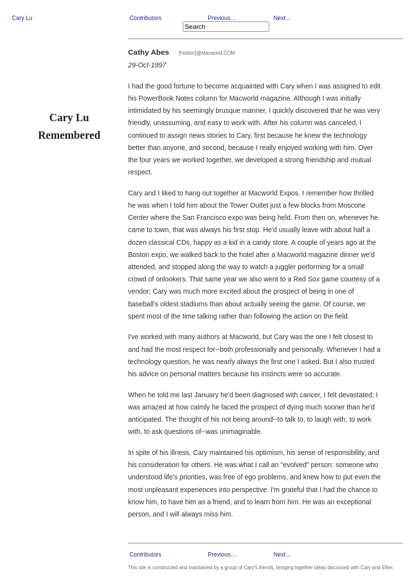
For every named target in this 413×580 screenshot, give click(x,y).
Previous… (222, 18)
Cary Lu (22, 18)
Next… (282, 18)
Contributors (145, 18)
